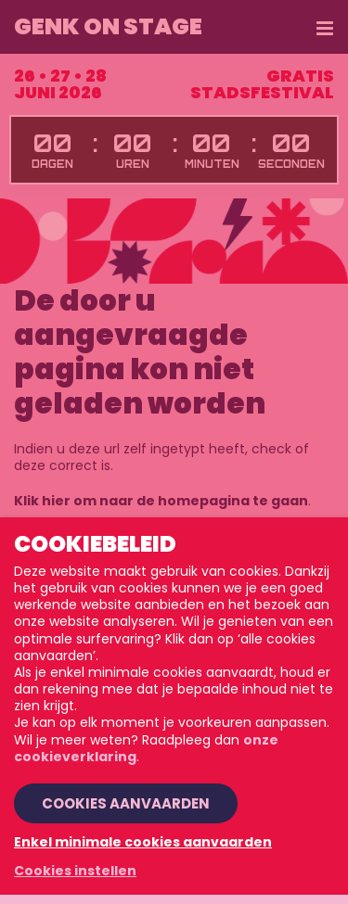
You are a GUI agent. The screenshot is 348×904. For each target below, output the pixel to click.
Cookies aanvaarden (126, 803)
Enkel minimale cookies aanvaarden (143, 842)
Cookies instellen (75, 870)
